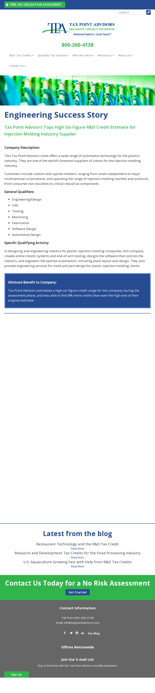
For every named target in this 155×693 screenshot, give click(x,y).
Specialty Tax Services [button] (53, 55)
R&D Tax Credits (21, 55)
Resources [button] (106, 55)
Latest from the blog (77, 533)
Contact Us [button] (17, 66)
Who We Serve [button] (83, 55)
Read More (77, 548)
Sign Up (16, 674)
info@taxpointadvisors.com (81, 622)
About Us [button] (125, 55)
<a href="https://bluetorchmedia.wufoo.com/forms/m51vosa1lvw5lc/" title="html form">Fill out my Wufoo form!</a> (77, 413)
